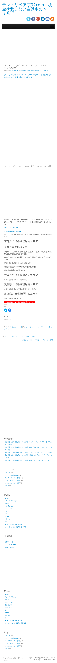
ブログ (7, 486)
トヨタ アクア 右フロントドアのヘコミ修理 (19, 336)
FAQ (6, 514)
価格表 (7, 503)
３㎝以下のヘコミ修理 (12, 480)
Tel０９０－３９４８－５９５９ (15, 228)
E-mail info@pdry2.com (12, 231)
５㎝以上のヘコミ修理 (16, 327)
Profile (7, 516)
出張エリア (8, 511)
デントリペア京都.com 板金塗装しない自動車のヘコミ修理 (27, 9)
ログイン (7, 539)
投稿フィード (9, 542)
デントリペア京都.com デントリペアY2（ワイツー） (35, 70)
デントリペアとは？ (11, 501)
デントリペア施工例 (11, 475)
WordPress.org (9, 547)
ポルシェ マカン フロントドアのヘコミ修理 (37, 340)
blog (6, 522)
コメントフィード (10, 544)
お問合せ (7, 519)
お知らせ (7, 472)
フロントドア (39, 327)
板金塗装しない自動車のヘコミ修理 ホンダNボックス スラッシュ (27, 460)
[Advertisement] (28, 45)
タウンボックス (30, 327)
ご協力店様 (8, 508)
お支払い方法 (9, 506)
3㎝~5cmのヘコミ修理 (12, 478)
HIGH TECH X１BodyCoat (13, 524)
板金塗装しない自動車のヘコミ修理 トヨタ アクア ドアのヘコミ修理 (28, 452)
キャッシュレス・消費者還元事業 (15, 527)
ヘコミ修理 (47, 327)
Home (6, 498)
